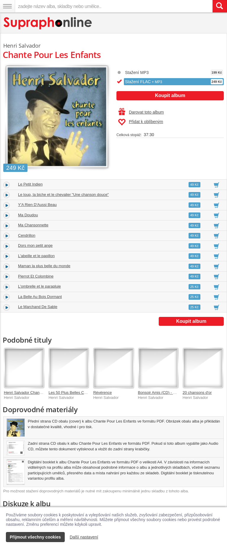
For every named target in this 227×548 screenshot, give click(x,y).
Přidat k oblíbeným (140, 122)
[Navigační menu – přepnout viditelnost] (7, 6)
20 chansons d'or (197, 392)
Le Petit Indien (30, 184)
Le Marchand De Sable (37, 306)
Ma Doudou (28, 215)
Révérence (102, 392)
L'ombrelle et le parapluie (39, 286)
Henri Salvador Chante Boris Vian (32, 392)
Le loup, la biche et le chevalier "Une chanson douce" (63, 194)
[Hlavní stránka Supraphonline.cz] (48, 23)
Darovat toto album (141, 112)
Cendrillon (26, 235)
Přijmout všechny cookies (35, 537)
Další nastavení (84, 537)
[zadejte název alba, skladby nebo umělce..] (114, 6)
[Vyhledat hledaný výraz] (219, 6)
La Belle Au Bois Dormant (40, 296)
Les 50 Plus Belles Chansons (73, 392)
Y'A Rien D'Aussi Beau (37, 204)
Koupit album (170, 95)
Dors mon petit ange (35, 245)
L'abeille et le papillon (36, 256)
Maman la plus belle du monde (44, 266)
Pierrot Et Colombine (35, 276)
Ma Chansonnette (33, 225)
